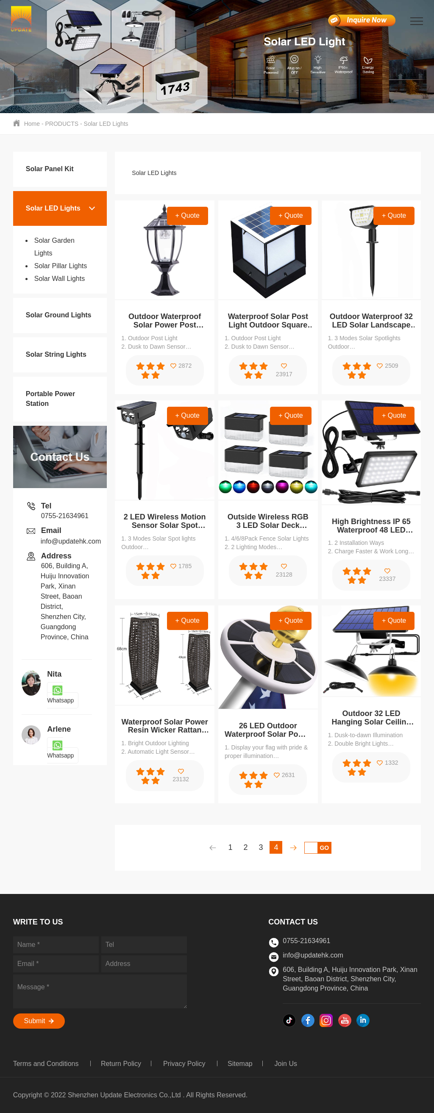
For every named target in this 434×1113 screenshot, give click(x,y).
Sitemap (240, 1063)
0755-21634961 (65, 515)
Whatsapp (60, 695)
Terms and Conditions (47, 1063)
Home (32, 123)
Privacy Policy (185, 1063)
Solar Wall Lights (59, 278)
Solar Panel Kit (50, 168)
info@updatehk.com (71, 541)
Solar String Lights (56, 354)
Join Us (286, 1063)
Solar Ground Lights (59, 315)
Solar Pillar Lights (60, 265)
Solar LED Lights (106, 123)
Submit (39, 1020)
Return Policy (121, 1063)
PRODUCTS (62, 123)
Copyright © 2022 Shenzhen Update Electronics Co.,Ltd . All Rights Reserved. (130, 1095)
